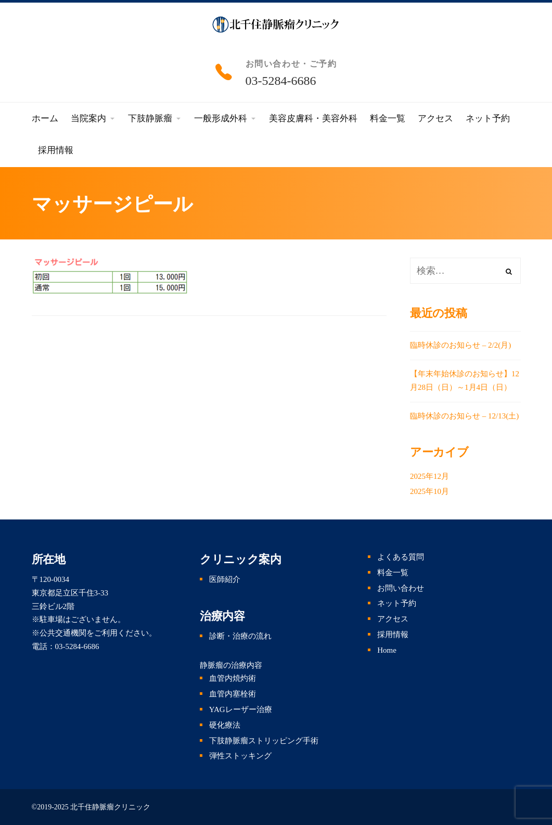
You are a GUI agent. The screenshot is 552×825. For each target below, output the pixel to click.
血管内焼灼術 (232, 678)
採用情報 (392, 634)
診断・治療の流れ (240, 636)
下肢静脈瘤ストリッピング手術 (263, 741)
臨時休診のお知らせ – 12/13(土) (464, 416)
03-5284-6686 (281, 80)
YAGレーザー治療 (240, 709)
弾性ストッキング (240, 756)
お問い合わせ (400, 588)
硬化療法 (224, 725)
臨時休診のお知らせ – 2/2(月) (460, 345)
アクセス (392, 619)
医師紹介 (224, 579)
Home (386, 650)
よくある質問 (400, 557)
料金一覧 (392, 572)
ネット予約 (396, 603)
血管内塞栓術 (232, 694)
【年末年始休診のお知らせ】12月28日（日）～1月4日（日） (464, 380)
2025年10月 (429, 491)
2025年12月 (429, 476)
